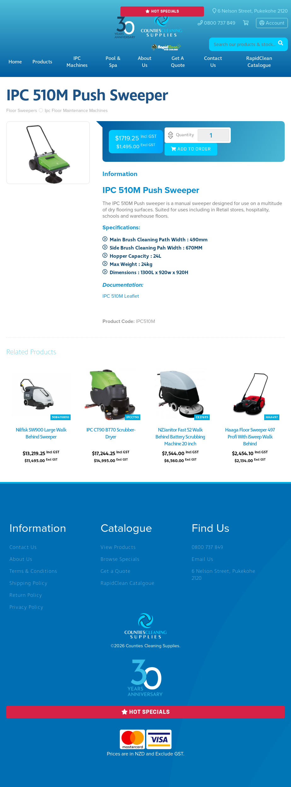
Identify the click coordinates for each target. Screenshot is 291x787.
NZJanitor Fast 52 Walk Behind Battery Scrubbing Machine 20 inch (180, 436)
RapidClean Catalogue (259, 62)
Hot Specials (162, 11)
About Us (144, 62)
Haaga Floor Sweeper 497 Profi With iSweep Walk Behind (250, 436)
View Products (118, 547)
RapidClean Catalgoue (127, 583)
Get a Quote (178, 62)
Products (42, 61)
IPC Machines (77, 62)
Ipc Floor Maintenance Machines (76, 110)
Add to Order (191, 149)
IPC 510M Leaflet (120, 296)
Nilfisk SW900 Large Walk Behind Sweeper (41, 433)
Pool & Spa (113, 62)
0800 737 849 (216, 23)
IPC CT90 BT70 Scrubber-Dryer (110, 433)
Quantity (181, 135)
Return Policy (25, 595)
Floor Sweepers (21, 110)
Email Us (202, 559)
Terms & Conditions (33, 571)
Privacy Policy (26, 607)
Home (15, 61)
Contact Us (213, 62)
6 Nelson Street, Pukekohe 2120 (223, 575)
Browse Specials (120, 559)
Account (271, 23)
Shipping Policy (28, 583)
